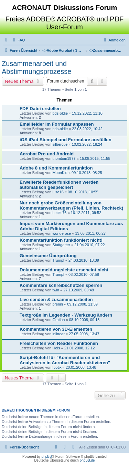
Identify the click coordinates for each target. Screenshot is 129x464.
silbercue (59, 144)
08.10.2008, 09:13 (84, 320)
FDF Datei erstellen (40, 108)
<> (63, 50)
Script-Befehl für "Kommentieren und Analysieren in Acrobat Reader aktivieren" (65, 360)
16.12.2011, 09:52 (86, 213)
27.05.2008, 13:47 (84, 334)
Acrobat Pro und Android (47, 153)
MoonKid (59, 173)
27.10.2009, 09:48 (78, 290)
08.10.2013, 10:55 (83, 192)
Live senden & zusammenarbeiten (56, 299)
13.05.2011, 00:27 (90, 233)
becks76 (59, 213)
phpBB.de (87, 460)
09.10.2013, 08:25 (87, 173)
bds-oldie (60, 113)
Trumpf (58, 260)
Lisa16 (57, 192)
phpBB (47, 456)
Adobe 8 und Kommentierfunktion (56, 168)
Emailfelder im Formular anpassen (57, 124)
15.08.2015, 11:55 (95, 158)
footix (56, 367)
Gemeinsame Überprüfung (48, 255)
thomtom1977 (63, 158)
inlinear (58, 334)
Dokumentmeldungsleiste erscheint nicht (64, 269)
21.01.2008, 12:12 (79, 348)
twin (55, 290)
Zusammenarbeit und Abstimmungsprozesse (36, 67)
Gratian (58, 320)
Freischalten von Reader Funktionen (59, 343)
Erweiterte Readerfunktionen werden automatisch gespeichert (59, 185)
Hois (56, 348)
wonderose (61, 233)
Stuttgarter (61, 245)
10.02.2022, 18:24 (87, 144)
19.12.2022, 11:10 (87, 113)
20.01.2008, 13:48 (81, 367)
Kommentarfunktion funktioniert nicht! (61, 240)
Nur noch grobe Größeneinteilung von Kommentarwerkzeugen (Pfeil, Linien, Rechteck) (71, 205)
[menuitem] (18, 40)
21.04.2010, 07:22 (89, 245)
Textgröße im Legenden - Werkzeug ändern (66, 315)
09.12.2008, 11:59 (82, 304)
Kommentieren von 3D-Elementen (56, 329)
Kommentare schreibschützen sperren (61, 285)
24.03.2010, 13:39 (83, 260)
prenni (57, 304)
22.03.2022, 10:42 (87, 129)
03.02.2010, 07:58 (83, 274)
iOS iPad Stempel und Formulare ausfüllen (65, 139)
